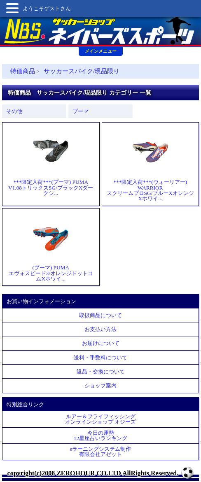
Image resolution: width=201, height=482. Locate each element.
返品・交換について (101, 371)
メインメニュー (101, 51)
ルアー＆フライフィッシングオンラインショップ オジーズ (100, 419)
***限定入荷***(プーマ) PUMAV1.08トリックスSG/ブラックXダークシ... (50, 161)
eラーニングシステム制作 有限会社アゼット (100, 451)
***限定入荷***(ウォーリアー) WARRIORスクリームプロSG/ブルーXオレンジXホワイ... (150, 164)
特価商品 (22, 71)
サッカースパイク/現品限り (81, 71)
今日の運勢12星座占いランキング (100, 435)
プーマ (80, 111)
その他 (14, 111)
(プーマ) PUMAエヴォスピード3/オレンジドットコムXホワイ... (51, 247)
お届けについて (100, 343)
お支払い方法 (100, 329)
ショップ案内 (100, 385)
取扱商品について (100, 315)
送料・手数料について (100, 358)
